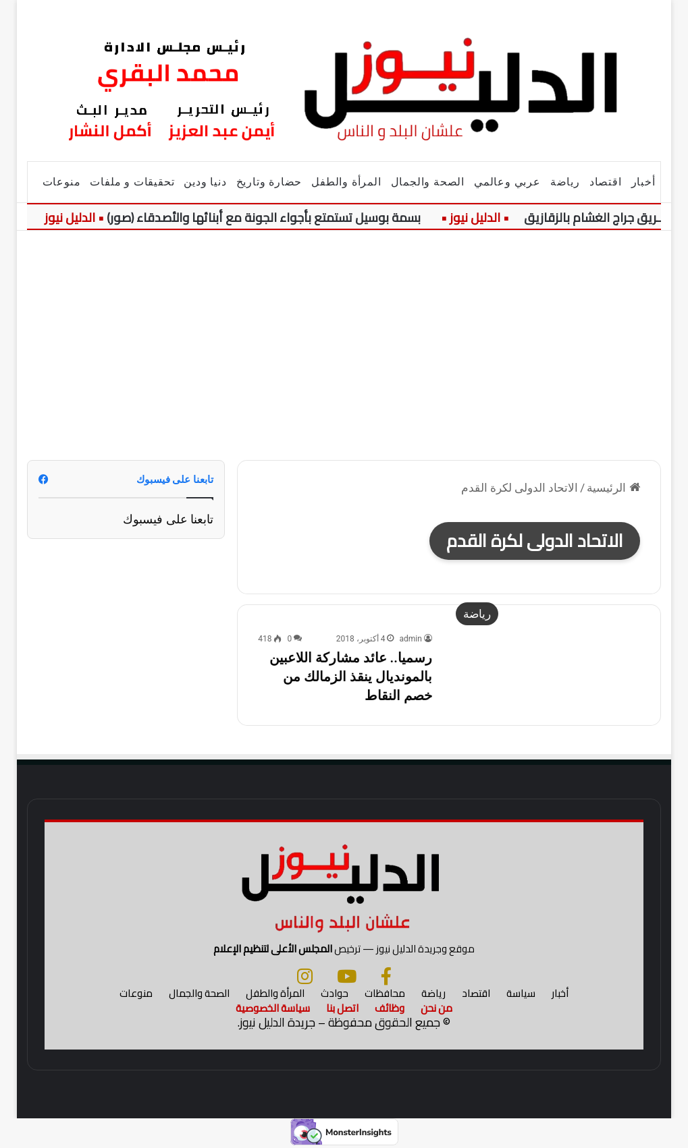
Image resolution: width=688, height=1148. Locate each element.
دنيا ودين (205, 181)
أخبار (643, 181)
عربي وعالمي (507, 181)
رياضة (565, 181)
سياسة (520, 993)
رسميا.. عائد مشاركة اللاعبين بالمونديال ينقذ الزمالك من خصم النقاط (350, 677)
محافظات (385, 993)
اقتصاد (605, 181)
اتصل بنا (342, 1008)
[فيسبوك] (386, 976)
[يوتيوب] (347, 976)
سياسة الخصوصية (273, 1008)
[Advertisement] (344, 345)
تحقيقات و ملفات (132, 181)
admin (410, 638)
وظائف (389, 1008)
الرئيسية (613, 487)
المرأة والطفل (346, 181)
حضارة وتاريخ (269, 181)
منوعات (62, 181)
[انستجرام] (305, 976)
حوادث (334, 993)
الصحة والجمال (428, 181)
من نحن (436, 1008)
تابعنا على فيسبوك (168, 519)
